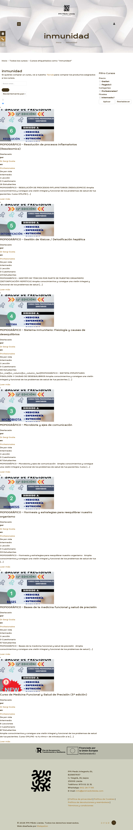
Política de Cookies (104, 799)
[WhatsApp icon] (102, 823)
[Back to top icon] (113, 822)
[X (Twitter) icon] (106, 823)
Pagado (106, 85)
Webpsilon (42, 826)
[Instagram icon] (108, 823)
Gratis (105, 81)
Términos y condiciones (80, 806)
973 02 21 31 (85, 784)
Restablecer (123, 102)
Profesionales (7, 168)
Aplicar (106, 102)
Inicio (58, 42)
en (1, 164)
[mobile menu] (19, 24)
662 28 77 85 (87, 788)
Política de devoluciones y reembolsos (88, 802)
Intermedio (107, 98)
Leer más (5, 199)
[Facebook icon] (104, 823)
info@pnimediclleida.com (89, 791)
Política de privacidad (80, 799)
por (1, 157)
